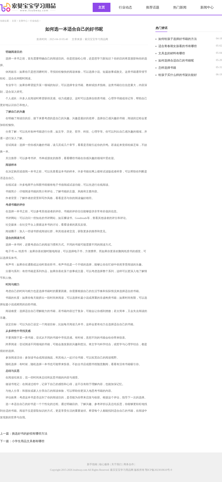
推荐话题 (152, 7)
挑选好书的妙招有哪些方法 (29, 433)
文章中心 (23, 21)
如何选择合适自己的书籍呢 (176, 60)
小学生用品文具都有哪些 (28, 441)
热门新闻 (179, 7)
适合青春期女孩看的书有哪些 (177, 46)
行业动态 (125, 7)
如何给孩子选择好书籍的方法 (177, 38)
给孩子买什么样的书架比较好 (177, 74)
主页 (101, 7)
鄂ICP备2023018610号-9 (158, 470)
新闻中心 (207, 7)
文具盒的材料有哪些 (171, 53)
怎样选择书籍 (167, 67)
